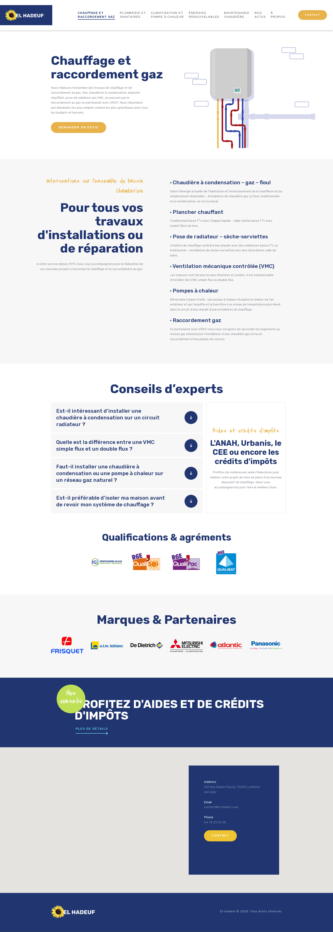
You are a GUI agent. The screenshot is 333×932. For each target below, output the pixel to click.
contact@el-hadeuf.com (221, 807)
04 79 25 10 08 (215, 822)
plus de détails (92, 729)
